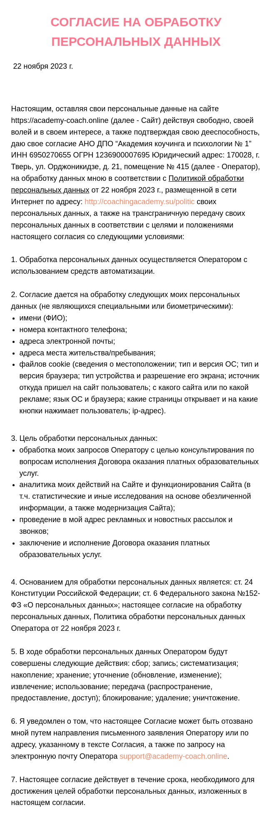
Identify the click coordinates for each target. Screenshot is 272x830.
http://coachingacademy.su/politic (140, 202)
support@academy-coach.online (173, 756)
